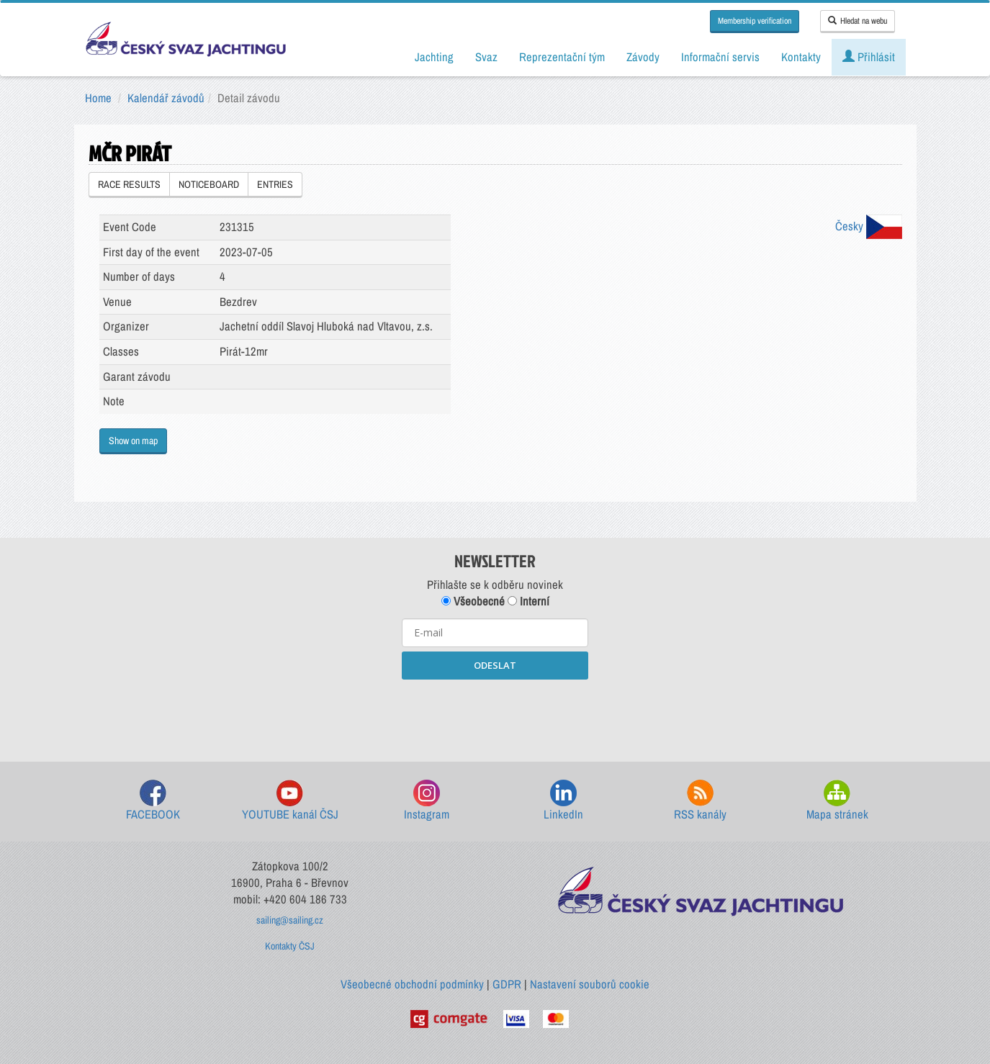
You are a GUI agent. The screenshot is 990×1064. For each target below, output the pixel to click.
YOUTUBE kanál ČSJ (290, 801)
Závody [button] (643, 57)
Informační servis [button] (720, 57)
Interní (528, 601)
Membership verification (754, 21)
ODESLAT (495, 665)
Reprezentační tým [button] (562, 57)
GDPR (506, 984)
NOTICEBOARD (209, 184)
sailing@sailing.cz (289, 920)
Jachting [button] (434, 57)
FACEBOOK (153, 801)
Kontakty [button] (801, 57)
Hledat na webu (857, 21)
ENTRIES (275, 184)
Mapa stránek (837, 801)
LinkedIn (563, 801)
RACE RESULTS (129, 184)
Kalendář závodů (165, 98)
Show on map (133, 440)
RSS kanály (700, 801)
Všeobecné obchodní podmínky (412, 984)
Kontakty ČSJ (290, 945)
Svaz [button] (486, 57)
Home (98, 98)
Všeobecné (473, 601)
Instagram (426, 801)
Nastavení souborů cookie (589, 984)
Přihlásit (868, 57)
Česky (868, 226)
